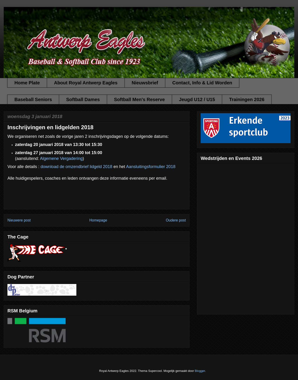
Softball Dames (83, 99)
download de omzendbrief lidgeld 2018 (76, 166)
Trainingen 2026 (246, 99)
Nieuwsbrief (145, 82)
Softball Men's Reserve (139, 99)
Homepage (98, 220)
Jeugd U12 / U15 (197, 99)
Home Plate (27, 82)
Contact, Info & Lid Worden (202, 82)
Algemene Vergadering (61, 158)
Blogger (200, 371)
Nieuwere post (19, 220)
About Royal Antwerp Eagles (86, 82)
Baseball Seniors (33, 99)
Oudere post (176, 220)
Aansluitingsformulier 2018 (150, 166)
